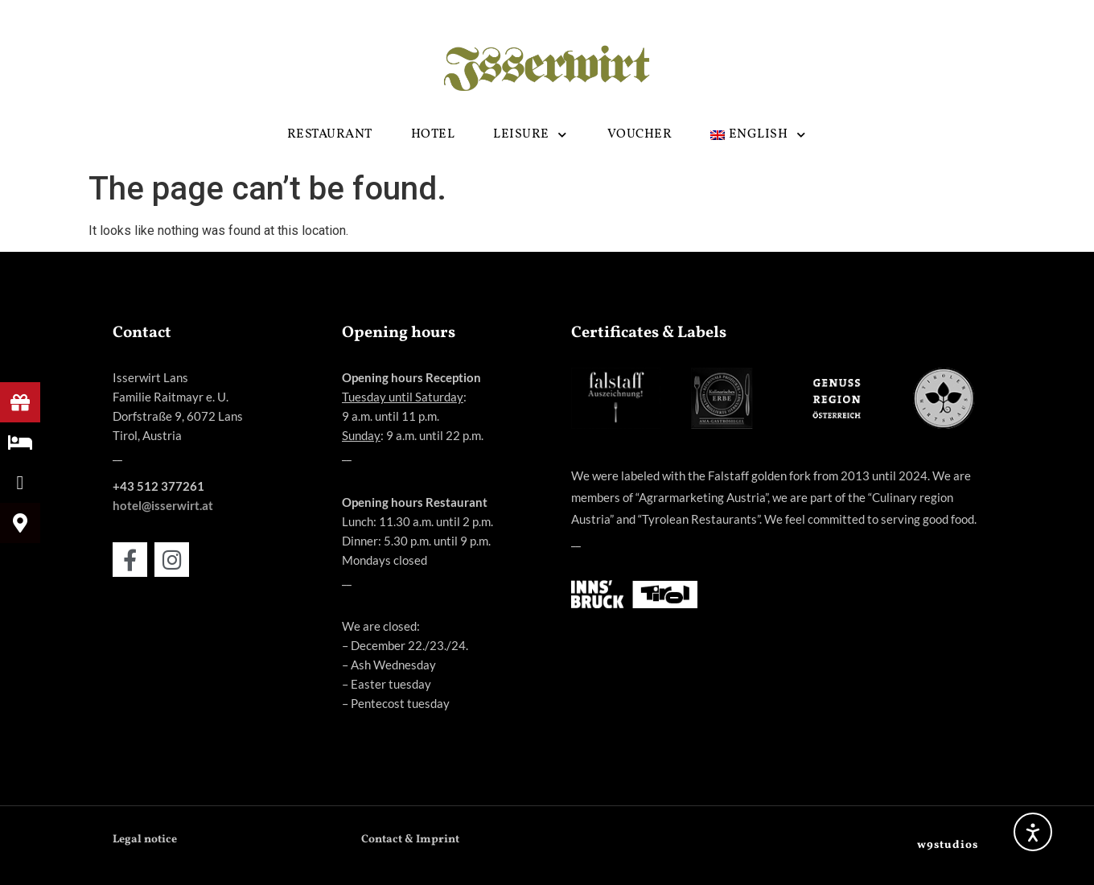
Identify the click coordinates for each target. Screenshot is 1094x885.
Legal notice (145, 839)
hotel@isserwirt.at (163, 505)
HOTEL (433, 134)
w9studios (947, 845)
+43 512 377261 (158, 486)
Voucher (639, 134)
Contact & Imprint (410, 839)
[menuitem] (758, 135)
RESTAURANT (329, 134)
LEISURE (531, 135)
